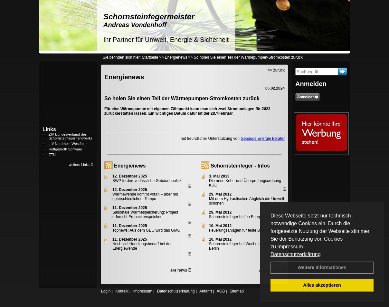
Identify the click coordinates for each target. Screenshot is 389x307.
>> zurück (276, 70)
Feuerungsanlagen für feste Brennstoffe (243, 230)
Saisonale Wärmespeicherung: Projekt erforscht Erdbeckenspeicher (145, 214)
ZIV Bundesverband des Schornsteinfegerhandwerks (70, 136)
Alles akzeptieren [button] (322, 285)
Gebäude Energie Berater (263, 138)
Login (105, 291)
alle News (180, 270)
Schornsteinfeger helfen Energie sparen (243, 217)
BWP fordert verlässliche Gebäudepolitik (147, 180)
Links (49, 129)
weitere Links (81, 165)
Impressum (290, 246)
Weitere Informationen (322, 267)
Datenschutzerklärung (295, 254)
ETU (52, 155)
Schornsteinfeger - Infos (240, 165)
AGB (221, 291)
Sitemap (237, 291)
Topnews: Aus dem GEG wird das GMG (146, 230)
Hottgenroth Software (65, 149)
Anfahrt (205, 291)
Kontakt (121, 291)
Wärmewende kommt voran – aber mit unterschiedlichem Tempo (145, 196)
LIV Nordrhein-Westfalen (68, 144)
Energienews (130, 165)
